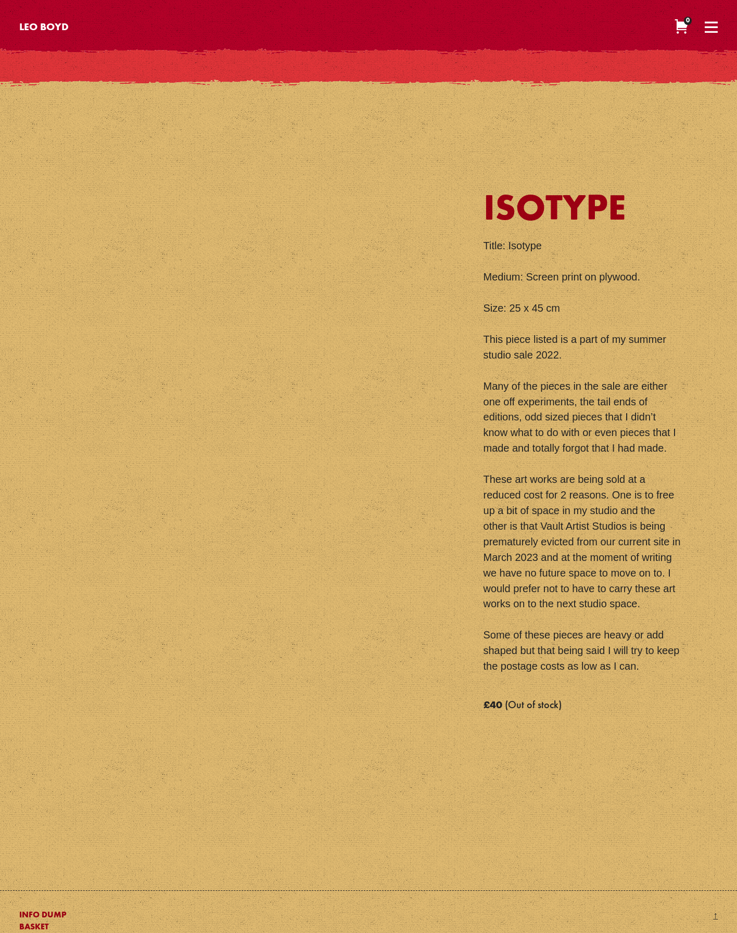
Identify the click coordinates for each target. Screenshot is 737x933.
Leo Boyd (44, 28)
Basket (34, 927)
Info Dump (43, 915)
